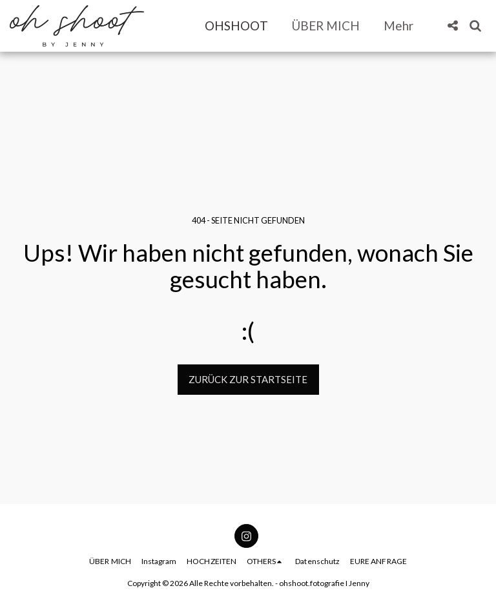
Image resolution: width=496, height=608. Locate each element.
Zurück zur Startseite (248, 379)
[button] (452, 25)
